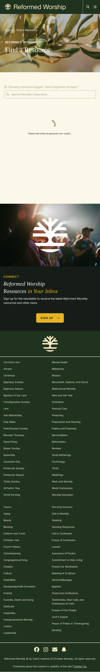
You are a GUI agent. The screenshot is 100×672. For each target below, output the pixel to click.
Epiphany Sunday (13, 382)
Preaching (57, 415)
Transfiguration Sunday (16, 401)
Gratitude (8, 606)
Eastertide (9, 454)
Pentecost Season (13, 474)
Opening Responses (63, 526)
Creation (8, 566)
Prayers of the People (64, 610)
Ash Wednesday (12, 415)
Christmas (9, 375)
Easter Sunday (11, 448)
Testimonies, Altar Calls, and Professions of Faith (68, 601)
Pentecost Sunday (13, 468)
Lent (6, 408)
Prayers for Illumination (65, 566)
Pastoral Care (59, 408)
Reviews (56, 448)
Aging (6, 513)
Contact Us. (80, 666)
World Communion (62, 488)
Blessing (8, 526)
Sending (56, 630)
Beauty (7, 520)
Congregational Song (15, 559)
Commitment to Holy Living (67, 559)
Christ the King (11, 494)
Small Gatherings (61, 454)
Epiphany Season (13, 388)
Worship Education (62, 494)
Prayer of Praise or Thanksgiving (70, 623)
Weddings (57, 474)
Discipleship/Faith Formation (19, 586)
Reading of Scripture (63, 573)
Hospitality (9, 612)
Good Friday (10, 441)
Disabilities (9, 579)
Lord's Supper (60, 616)
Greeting (57, 520)
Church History (11, 546)
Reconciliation (59, 435)
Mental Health (60, 362)
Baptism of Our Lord (14, 395)
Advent (7, 368)
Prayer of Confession (63, 540)
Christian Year (11, 540)
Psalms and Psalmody (64, 428)
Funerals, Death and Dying (18, 599)
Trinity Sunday (11, 481)
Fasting (7, 593)
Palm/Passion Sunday (15, 428)
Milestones (58, 368)
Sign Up (50, 318)
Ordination (58, 401)
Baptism (56, 586)
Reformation (59, 441)
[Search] (50, 94)
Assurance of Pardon (64, 553)
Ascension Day (11, 461)
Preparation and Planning (66, 421)
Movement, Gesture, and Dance (70, 382)
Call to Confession (62, 533)
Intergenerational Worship (18, 619)
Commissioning (12, 553)
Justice (7, 626)
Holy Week (9, 421)
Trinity (55, 468)
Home (9, 30)
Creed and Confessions (65, 593)
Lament (56, 546)
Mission (56, 375)
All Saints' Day (11, 488)
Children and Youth (14, 533)
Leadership (9, 632)
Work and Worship (62, 481)
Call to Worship (60, 513)
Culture (7, 573)
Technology (58, 461)
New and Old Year (62, 395)
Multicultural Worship (64, 388)
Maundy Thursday (13, 435)
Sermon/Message (62, 579)
